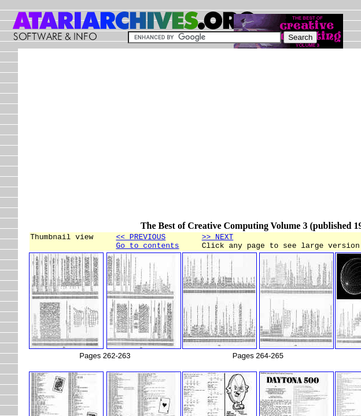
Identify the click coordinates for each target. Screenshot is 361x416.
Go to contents (147, 248)
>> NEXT (218, 238)
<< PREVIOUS (140, 238)
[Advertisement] (194, 140)
